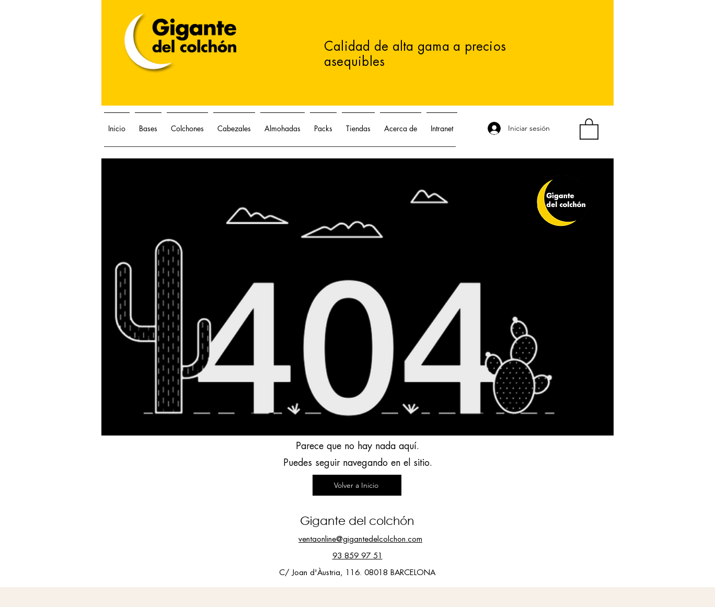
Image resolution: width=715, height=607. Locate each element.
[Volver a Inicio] (357, 485)
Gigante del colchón (357, 520)
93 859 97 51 (357, 556)
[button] (589, 128)
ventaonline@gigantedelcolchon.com (360, 539)
